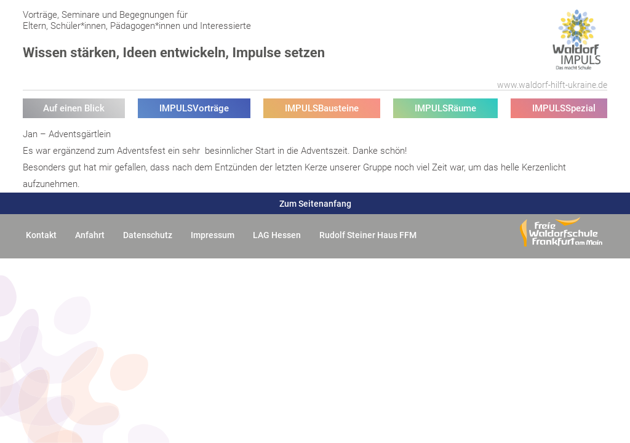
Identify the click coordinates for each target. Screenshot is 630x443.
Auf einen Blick (74, 108)
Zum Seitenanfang (315, 204)
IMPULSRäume (445, 108)
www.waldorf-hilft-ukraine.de (552, 85)
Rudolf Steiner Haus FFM (368, 235)
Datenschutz (147, 235)
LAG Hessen (277, 235)
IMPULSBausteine (322, 108)
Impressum (212, 235)
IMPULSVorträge (194, 108)
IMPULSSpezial (564, 108)
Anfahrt (90, 235)
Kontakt (41, 235)
